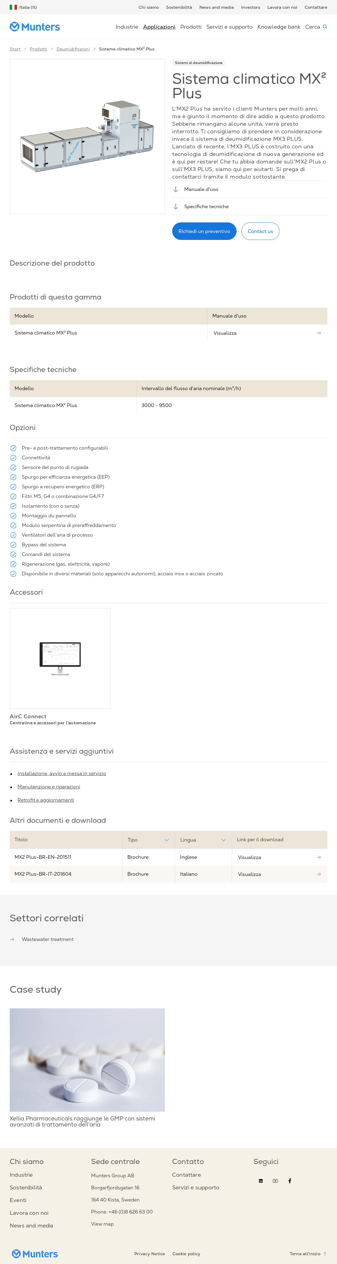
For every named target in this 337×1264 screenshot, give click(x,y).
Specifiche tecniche (200, 206)
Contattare (316, 7)
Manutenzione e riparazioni (49, 787)
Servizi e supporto (229, 27)
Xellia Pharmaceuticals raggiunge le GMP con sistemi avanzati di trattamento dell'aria (82, 1122)
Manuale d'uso (195, 189)
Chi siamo (149, 7)
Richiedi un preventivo (204, 231)
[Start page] (37, 26)
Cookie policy (186, 1253)
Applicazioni (159, 26)
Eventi (18, 1200)
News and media (216, 7)
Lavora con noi (282, 7)
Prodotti (190, 27)
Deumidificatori (70, 49)
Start (15, 49)
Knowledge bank (278, 27)
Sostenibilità (179, 7)
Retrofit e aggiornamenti (46, 800)
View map (102, 1224)
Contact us (260, 231)
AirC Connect (28, 716)
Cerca (316, 27)
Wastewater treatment (42, 939)
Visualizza (267, 333)
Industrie (127, 27)
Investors (250, 7)
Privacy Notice (149, 1253)
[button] (87, 136)
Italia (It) (23, 7)
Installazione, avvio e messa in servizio (62, 773)
